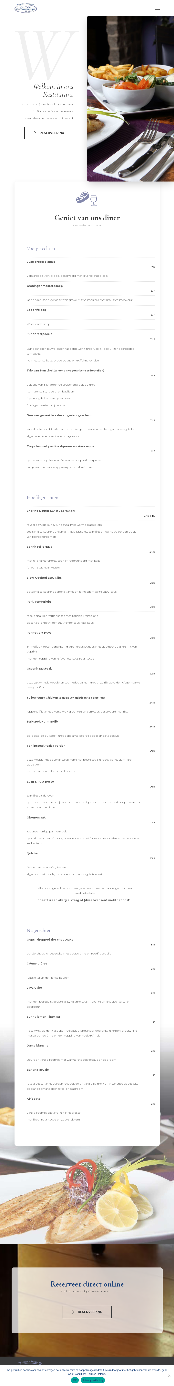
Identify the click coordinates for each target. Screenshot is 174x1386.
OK (75, 1380)
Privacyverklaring (93, 1380)
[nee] (169, 1376)
